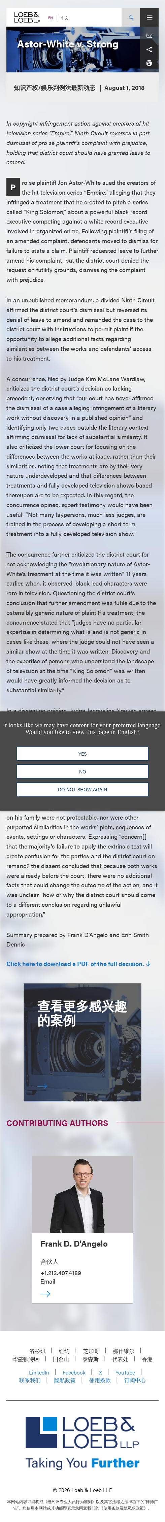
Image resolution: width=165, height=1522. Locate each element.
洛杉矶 (37, 1351)
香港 (147, 1359)
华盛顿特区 (25, 1359)
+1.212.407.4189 (60, 1272)
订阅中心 (135, 1380)
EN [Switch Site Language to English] (50, 17)
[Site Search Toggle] (131, 17)
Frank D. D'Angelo (74, 1243)
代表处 (120, 1359)
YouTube (125, 1372)
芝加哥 (91, 1351)
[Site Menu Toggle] (149, 17)
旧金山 (61, 1359)
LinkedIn (39, 1372)
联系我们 (30, 1380)
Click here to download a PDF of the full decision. (75, 963)
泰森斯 (90, 1359)
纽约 (64, 1351)
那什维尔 (123, 1351)
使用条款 (100, 1380)
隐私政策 (65, 1380)
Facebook (74, 1372)
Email (47, 1281)
